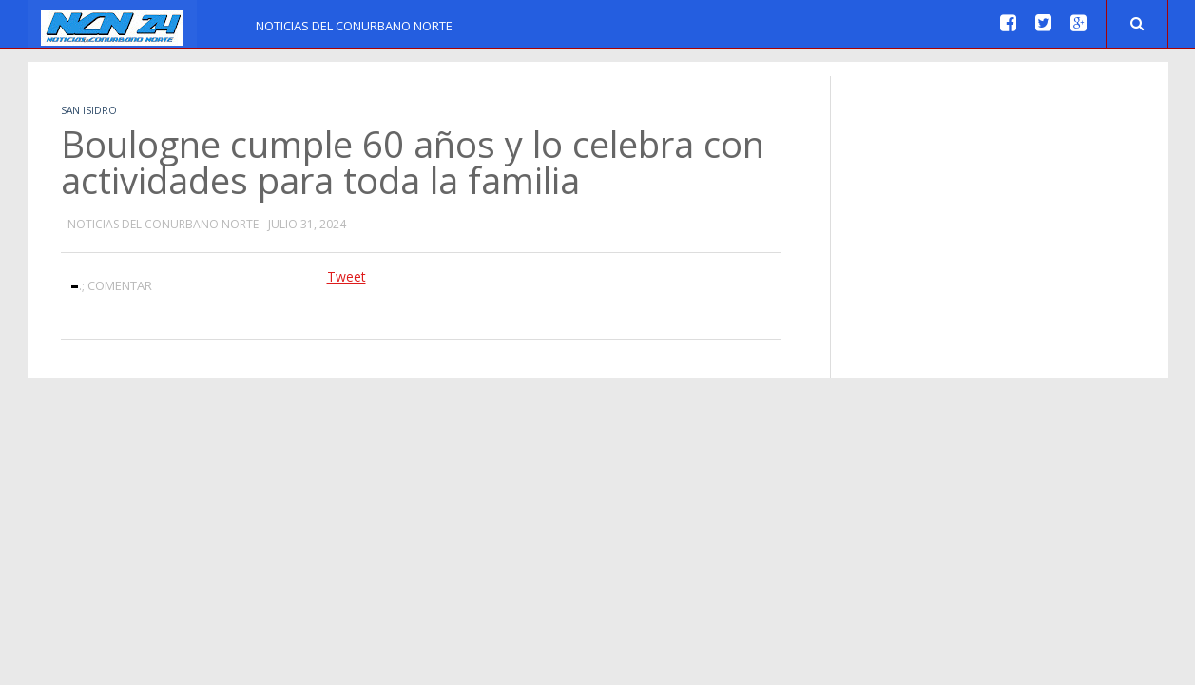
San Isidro (89, 110)
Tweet (346, 276)
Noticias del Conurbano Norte (354, 25)
